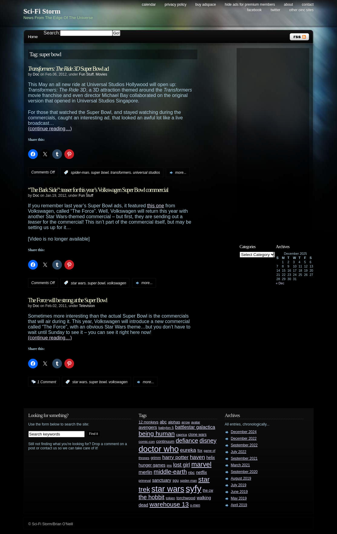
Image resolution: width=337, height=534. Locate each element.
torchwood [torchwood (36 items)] (186, 498)
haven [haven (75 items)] (197, 457)
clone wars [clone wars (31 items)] (197, 434)
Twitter (275, 10)
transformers (121, 172)
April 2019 (239, 505)
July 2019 (238, 485)
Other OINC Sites (301, 10)
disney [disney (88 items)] (207, 440)
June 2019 (239, 492)
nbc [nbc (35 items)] (191, 472)
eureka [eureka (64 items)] (188, 450)
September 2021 (244, 458)
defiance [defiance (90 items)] (187, 440)
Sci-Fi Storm (42, 11)
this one (155, 205)
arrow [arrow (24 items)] (186, 422)
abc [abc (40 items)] (163, 421)
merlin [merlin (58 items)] (145, 472)
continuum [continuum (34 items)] (165, 441)
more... (180, 172)
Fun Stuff (86, 74)
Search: (52, 32)
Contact (308, 4)
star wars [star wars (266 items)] (167, 489)
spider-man (80, 172)
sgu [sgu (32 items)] (176, 480)
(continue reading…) (50, 128)
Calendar (149, 4)
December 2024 (244, 432)
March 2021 (240, 465)
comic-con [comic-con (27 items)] (147, 441)
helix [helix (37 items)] (210, 457)
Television (87, 306)
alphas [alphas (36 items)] (174, 422)
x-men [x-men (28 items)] (195, 505)
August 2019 (241, 478)
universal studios (146, 172)
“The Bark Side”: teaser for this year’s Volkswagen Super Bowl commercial (98, 189)
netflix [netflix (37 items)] (201, 472)
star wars (78, 283)
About (288, 4)
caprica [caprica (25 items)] (181, 434)
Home (33, 36)
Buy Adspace (205, 4)
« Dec (280, 283)
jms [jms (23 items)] (169, 465)
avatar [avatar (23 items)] (195, 422)
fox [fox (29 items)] (199, 450)
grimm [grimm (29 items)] (156, 458)
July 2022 (238, 452)
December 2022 (244, 438)
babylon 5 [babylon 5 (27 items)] (166, 427)
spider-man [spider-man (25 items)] (188, 480)
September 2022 (244, 445)
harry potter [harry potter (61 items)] (175, 457)
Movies (101, 74)
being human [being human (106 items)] (157, 433)
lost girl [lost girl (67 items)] (181, 465)
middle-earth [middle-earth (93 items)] (170, 471)
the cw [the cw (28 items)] (208, 490)
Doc (36, 74)
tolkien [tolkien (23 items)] (170, 498)
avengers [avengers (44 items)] (148, 427)
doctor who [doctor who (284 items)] (159, 449)
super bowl (100, 172)
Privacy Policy (175, 4)
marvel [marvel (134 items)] (201, 464)
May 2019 (239, 498)
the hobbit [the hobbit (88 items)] (151, 497)
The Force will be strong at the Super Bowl (67, 300)
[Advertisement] (276, 141)
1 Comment (46, 382)
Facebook (254, 10)
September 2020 (244, 472)
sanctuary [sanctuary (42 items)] (161, 480)
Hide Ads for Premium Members (250, 4)
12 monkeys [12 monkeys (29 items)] (149, 422)
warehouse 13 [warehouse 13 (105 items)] (169, 504)
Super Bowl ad (68, 68)
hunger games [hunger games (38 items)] (152, 465)
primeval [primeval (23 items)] (145, 480)
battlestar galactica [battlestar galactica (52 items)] (195, 427)
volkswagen (116, 283)
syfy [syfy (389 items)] (193, 489)
